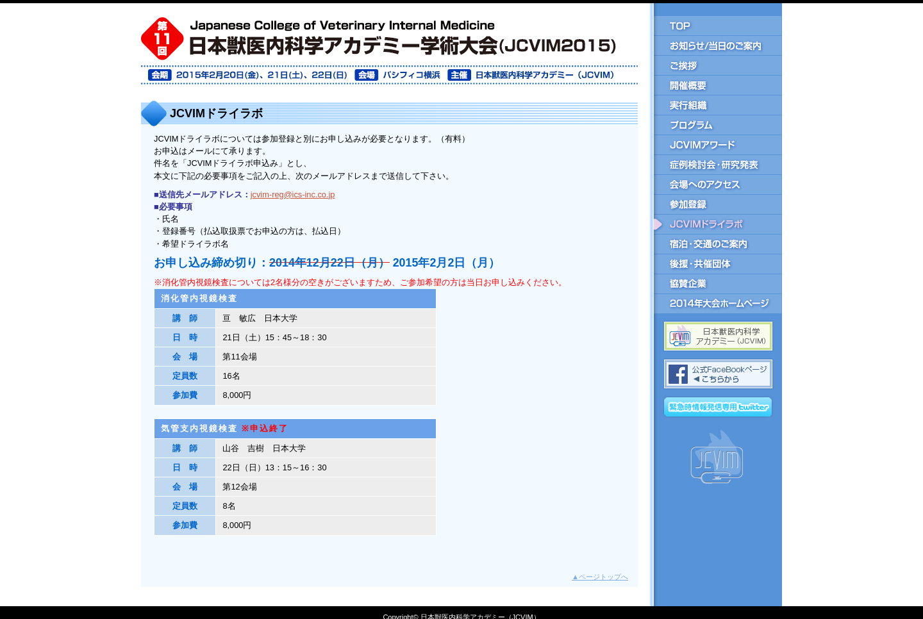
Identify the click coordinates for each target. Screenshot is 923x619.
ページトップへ (600, 577)
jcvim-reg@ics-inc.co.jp (293, 194)
